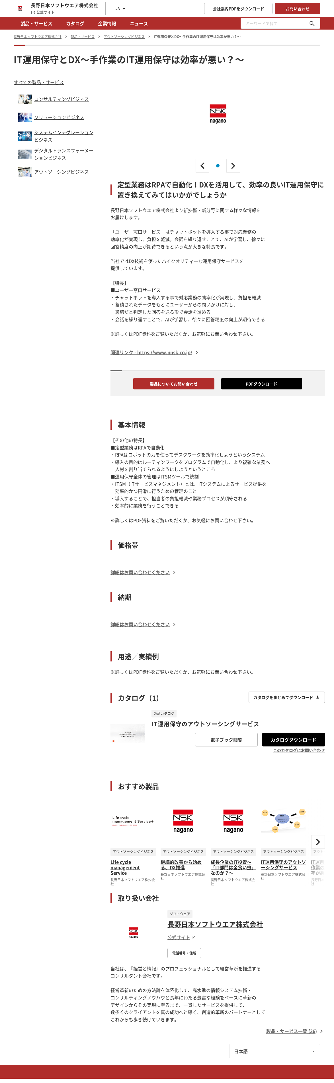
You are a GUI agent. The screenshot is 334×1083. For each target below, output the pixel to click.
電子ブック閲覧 (226, 739)
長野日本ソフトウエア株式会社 (215, 924)
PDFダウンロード (261, 384)
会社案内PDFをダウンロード (238, 8)
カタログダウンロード (293, 739)
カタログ (75, 23)
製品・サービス (36, 23)
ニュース (139, 23)
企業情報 (107, 23)
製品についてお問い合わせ (174, 384)
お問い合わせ (298, 8)
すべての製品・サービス (39, 82)
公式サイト (43, 12)
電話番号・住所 (184, 953)
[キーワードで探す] (312, 23)
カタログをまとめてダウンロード (286, 697)
